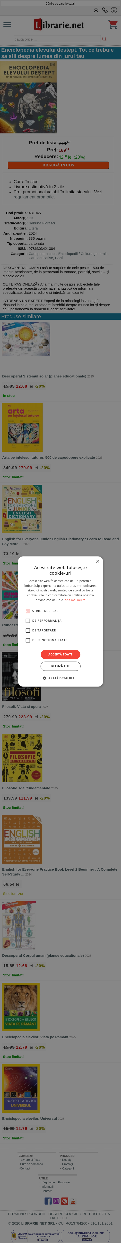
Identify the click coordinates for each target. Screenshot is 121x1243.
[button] (60, 678)
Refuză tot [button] (60, 666)
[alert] (60, 621)
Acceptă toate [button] (60, 654)
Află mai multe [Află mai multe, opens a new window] (75, 600)
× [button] (97, 561)
